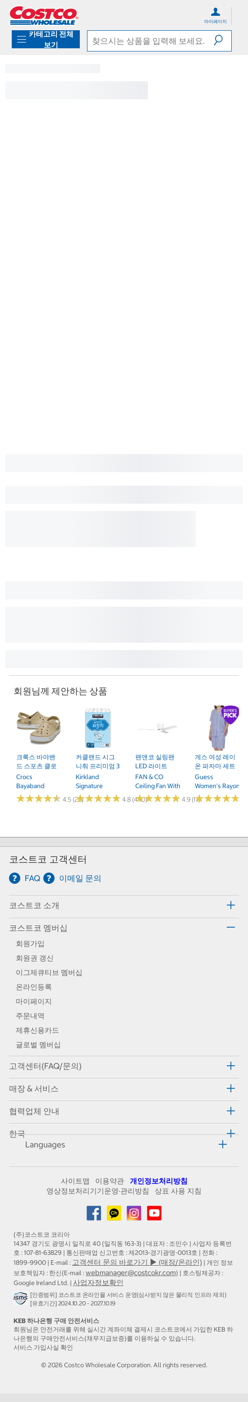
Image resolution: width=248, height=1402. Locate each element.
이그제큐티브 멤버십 (49, 972)
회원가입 (30, 943)
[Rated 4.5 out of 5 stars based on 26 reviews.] (38, 798)
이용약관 (109, 1180)
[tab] (124, 905)
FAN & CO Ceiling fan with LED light (157, 786)
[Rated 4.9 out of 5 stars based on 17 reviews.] (157, 798)
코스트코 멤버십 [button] (38, 928)
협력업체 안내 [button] (34, 1111)
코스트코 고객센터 (48, 859)
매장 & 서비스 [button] (34, 1088)
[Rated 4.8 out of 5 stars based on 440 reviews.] (98, 798)
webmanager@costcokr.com (131, 1272)
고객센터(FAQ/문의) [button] (45, 1066)
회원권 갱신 (35, 957)
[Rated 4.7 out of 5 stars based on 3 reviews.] (217, 798)
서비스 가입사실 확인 (43, 1347)
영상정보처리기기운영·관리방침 (97, 1190)
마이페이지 (34, 1001)
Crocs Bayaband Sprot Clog (31, 786)
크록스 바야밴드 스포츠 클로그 (36, 766)
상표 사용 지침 (178, 1190)
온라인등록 (34, 986)
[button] (222, 40)
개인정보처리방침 (159, 1180)
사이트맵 (75, 1180)
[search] (150, 41)
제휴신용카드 (37, 1030)
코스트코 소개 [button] (34, 905)
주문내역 (30, 1015)
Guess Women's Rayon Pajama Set (217, 786)
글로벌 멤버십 (38, 1044)
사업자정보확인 (98, 1282)
